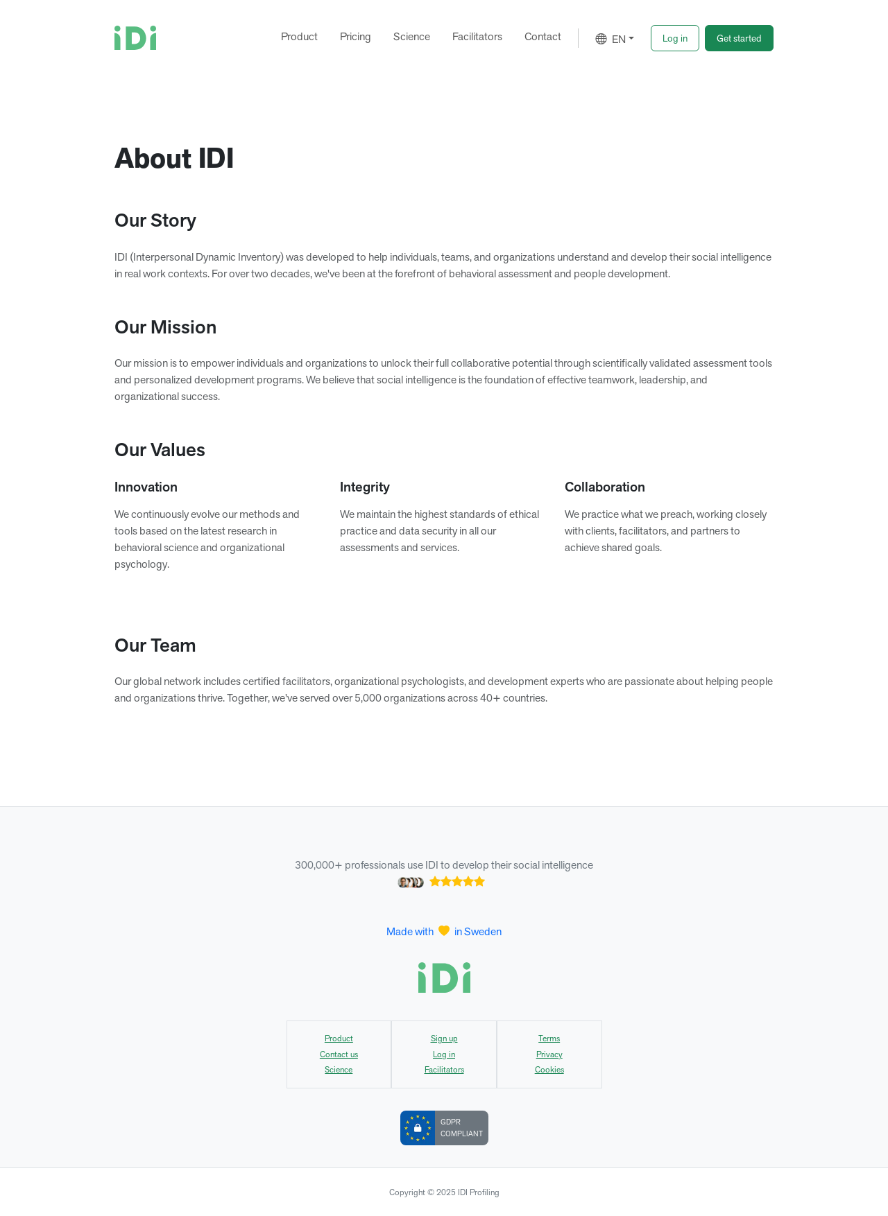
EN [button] (610, 39)
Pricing (355, 36)
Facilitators (477, 36)
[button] (675, 38)
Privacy (549, 1054)
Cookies (549, 1069)
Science (411, 36)
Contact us (339, 1054)
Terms (549, 1038)
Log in (444, 1054)
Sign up (444, 1038)
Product (299, 36)
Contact (542, 36)
